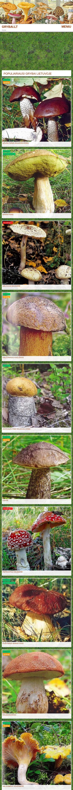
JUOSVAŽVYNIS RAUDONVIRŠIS (16, 429)
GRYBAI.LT (10, 26)
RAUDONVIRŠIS (9, 715)
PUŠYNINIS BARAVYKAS (13, 643)
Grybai (4, 30)
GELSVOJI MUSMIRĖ (11, 286)
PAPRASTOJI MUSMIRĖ (13, 572)
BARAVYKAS (8, 214)
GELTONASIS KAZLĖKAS (13, 357)
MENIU (66, 26)
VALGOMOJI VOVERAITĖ (13, 786)
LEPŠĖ (5, 500)
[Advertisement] (36, 51)
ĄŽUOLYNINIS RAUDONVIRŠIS (16, 143)
